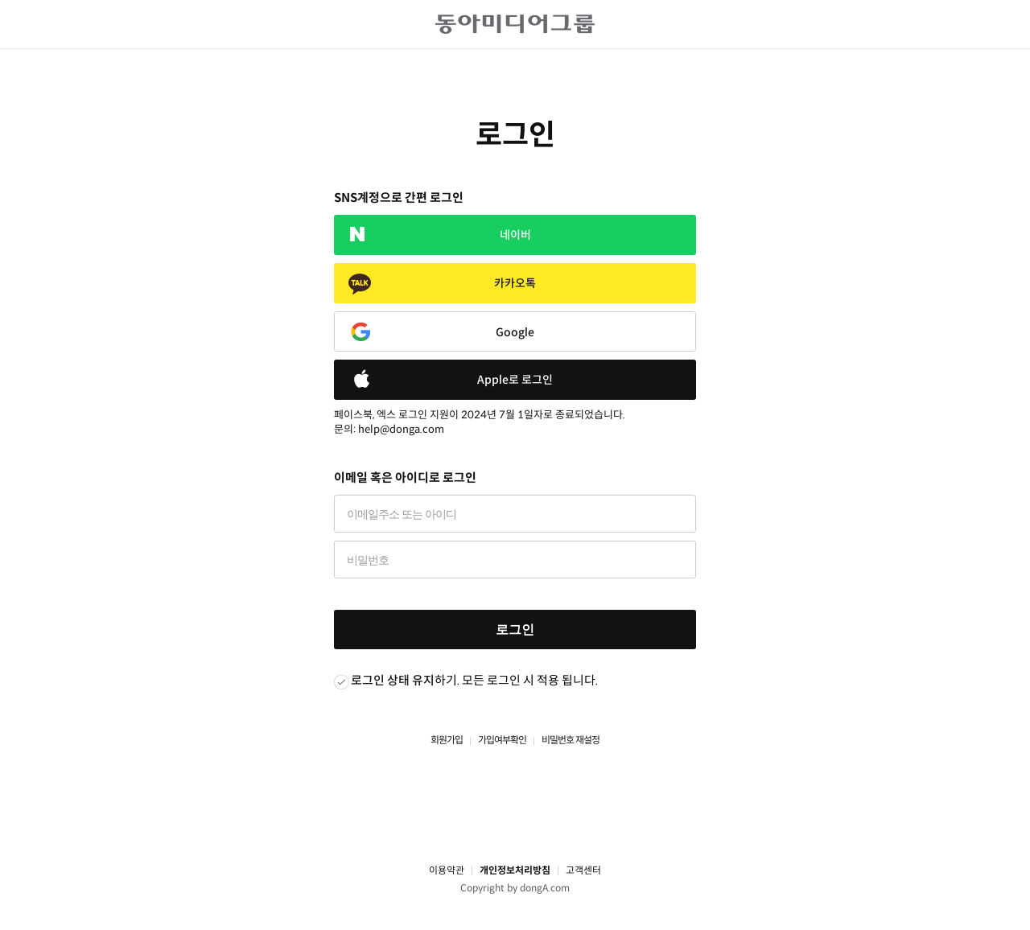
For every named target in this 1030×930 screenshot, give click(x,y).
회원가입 (447, 740)
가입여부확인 (502, 740)
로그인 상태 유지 (393, 680)
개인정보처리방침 (515, 870)
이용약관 (446, 870)
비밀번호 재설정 (570, 740)
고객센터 (583, 870)
